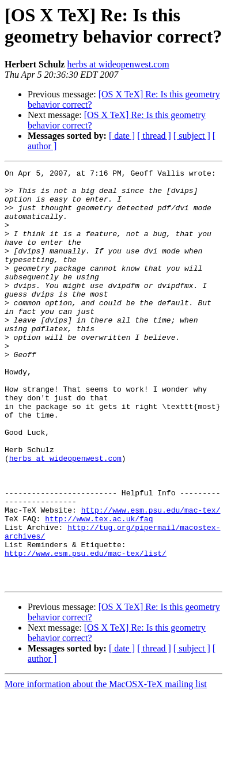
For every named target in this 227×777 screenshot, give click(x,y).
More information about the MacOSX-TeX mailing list (106, 767)
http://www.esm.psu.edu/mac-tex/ (151, 579)
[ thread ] (154, 136)
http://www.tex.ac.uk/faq (99, 589)
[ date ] (122, 136)
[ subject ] (191, 136)
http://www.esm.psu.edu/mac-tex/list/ (86, 631)
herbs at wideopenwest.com (118, 64)
